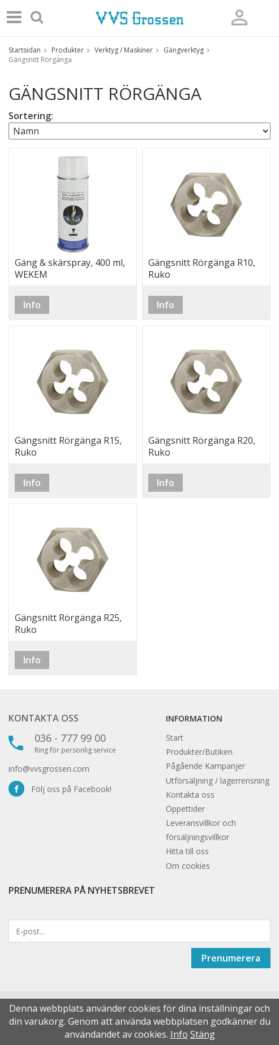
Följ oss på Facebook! (59, 789)
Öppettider (185, 808)
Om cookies (188, 865)
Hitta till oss (187, 851)
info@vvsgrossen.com (48, 768)
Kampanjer (225, 765)
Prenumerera (230, 958)
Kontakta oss (43, 718)
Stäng (202, 1034)
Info (32, 305)
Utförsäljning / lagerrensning (217, 780)
